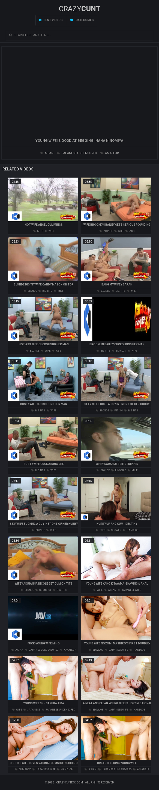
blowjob (96, 649)
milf (38, 231)
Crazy (79, 8)
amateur (109, 153)
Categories (82, 20)
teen (101, 530)
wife (49, 231)
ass (129, 231)
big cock (119, 350)
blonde (106, 231)
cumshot (43, 590)
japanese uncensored (77, 153)
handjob (130, 530)
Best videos (51, 20)
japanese (31, 709)
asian (46, 153)
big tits (45, 291)
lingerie (118, 470)
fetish (116, 410)
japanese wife (129, 590)
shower (114, 530)
